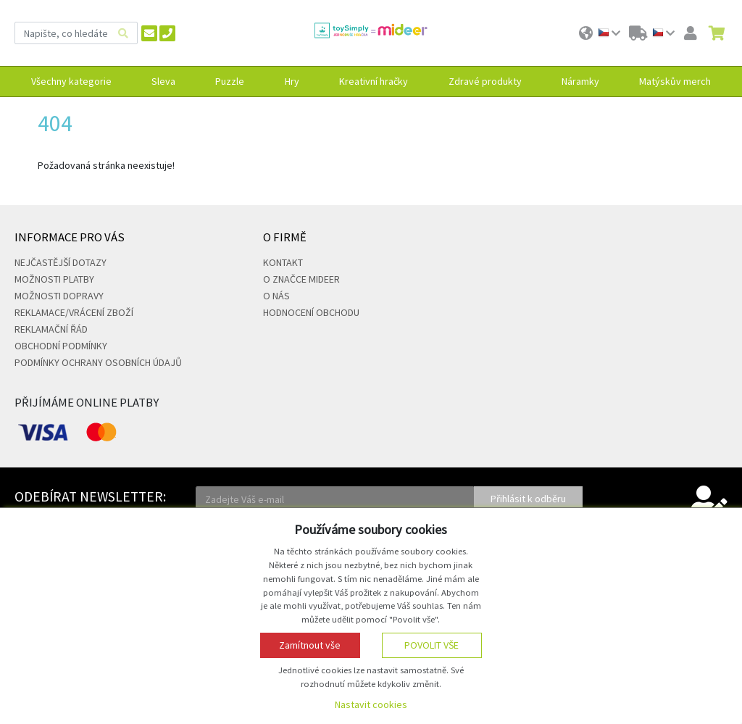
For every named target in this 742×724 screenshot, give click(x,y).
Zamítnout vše (310, 645)
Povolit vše (431, 645)
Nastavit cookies (371, 704)
